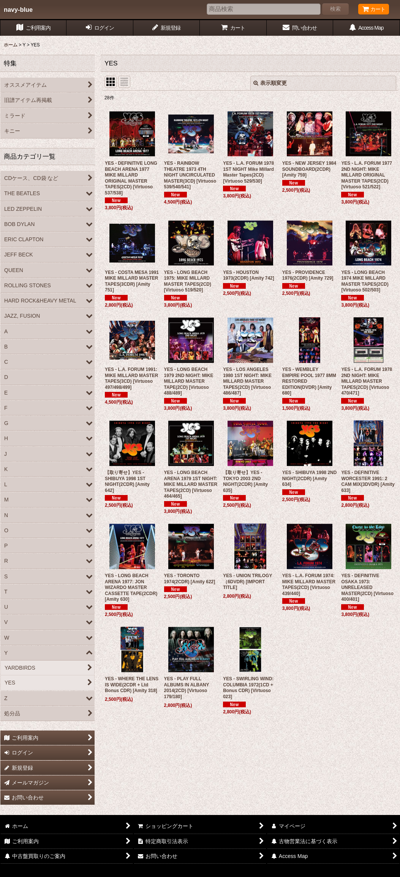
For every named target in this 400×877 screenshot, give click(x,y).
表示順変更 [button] (270, 83)
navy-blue (18, 9)
